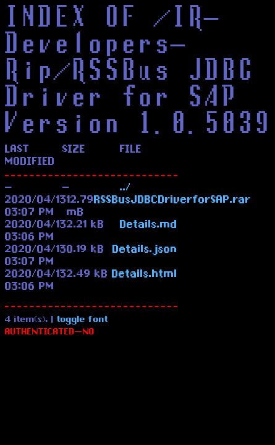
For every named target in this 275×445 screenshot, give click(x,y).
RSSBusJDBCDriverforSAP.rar (172, 201)
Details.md (148, 225)
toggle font (82, 320)
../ (125, 188)
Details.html (144, 275)
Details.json (144, 250)
